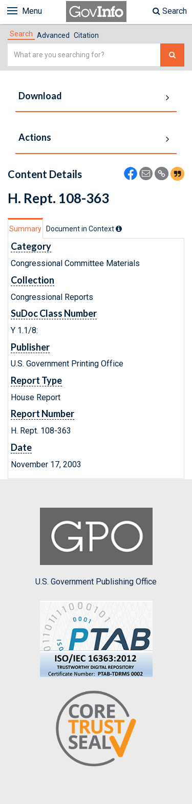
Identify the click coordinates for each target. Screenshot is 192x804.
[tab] (21, 34)
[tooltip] (119, 228)
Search (170, 11)
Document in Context (84, 229)
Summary (25, 229)
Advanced (53, 35)
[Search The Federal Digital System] (172, 55)
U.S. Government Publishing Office (96, 547)
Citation (86, 35)
